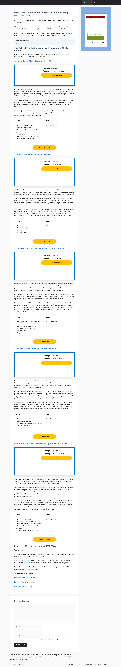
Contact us (106, 664)
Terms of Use (97, 664)
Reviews (88, 2)
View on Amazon (57, 75)
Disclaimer (79, 664)
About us (71, 664)
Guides (98, 2)
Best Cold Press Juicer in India (24, 582)
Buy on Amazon (44, 148)
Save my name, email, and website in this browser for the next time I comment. (42, 640)
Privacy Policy (88, 664)
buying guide (28, 563)
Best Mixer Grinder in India (23, 586)
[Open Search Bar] (104, 2)
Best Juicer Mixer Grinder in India (25, 578)
